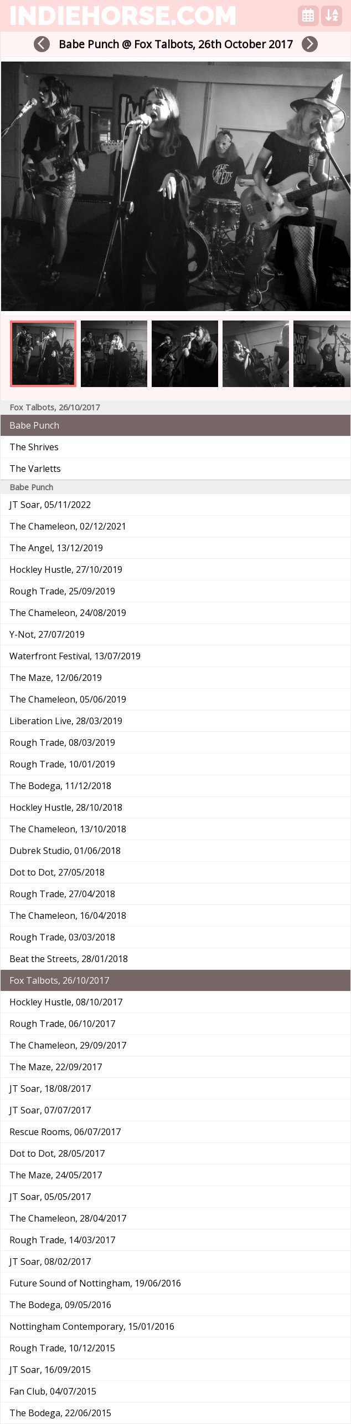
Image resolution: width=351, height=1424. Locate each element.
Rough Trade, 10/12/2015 (62, 1348)
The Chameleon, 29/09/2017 (67, 1045)
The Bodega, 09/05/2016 (60, 1305)
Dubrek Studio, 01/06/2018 (65, 851)
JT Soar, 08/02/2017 (50, 1261)
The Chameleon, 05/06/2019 (67, 699)
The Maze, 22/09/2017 (55, 1067)
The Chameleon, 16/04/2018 (67, 915)
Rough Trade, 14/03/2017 (62, 1240)
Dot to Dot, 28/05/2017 (57, 1153)
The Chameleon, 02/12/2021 (67, 526)
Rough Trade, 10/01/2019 (62, 764)
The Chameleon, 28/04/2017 (67, 1218)
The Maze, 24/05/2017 (55, 1175)
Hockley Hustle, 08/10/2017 (65, 1002)
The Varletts (35, 468)
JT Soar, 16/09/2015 (50, 1370)
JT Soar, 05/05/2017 (50, 1197)
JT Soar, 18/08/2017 (50, 1088)
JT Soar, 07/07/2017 (50, 1110)
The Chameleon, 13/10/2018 (67, 829)
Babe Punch (34, 425)
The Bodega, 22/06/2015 (60, 1413)
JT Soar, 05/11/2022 (50, 505)
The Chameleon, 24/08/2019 (67, 613)
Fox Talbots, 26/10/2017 (59, 980)
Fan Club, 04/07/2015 (52, 1391)
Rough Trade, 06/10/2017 (62, 1024)
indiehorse (123, 15)
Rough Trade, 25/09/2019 (62, 591)
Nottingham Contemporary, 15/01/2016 (91, 1326)
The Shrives (34, 447)
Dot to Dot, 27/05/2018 (57, 872)
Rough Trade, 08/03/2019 (62, 742)
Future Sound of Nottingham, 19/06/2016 (95, 1283)
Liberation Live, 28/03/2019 (65, 721)
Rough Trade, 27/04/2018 (62, 894)
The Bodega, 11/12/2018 (60, 786)
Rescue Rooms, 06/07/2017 (65, 1132)
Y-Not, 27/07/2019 (47, 634)
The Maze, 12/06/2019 (55, 678)
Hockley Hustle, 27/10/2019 (65, 569)
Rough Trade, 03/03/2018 (62, 937)
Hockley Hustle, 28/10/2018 (65, 807)
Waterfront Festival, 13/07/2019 (75, 656)
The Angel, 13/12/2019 (56, 548)
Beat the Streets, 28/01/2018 (68, 959)
